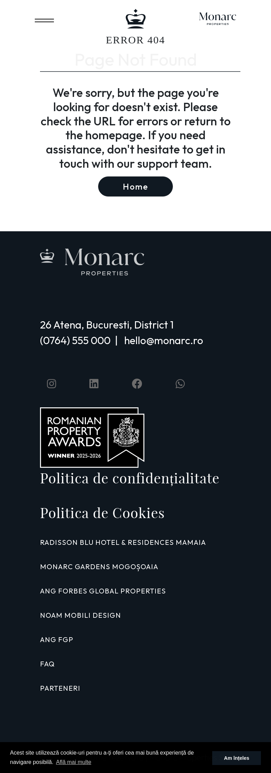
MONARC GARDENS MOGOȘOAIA (99, 566)
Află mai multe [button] (73, 762)
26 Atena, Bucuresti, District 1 (107, 324)
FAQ (47, 663)
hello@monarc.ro (163, 340)
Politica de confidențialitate (130, 478)
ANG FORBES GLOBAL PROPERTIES (103, 591)
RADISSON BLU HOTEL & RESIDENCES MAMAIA (123, 542)
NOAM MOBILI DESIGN (80, 615)
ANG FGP (56, 639)
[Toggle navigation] (44, 19)
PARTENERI (60, 688)
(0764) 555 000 (75, 340)
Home (135, 186)
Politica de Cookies (102, 513)
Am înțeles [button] (236, 758)
